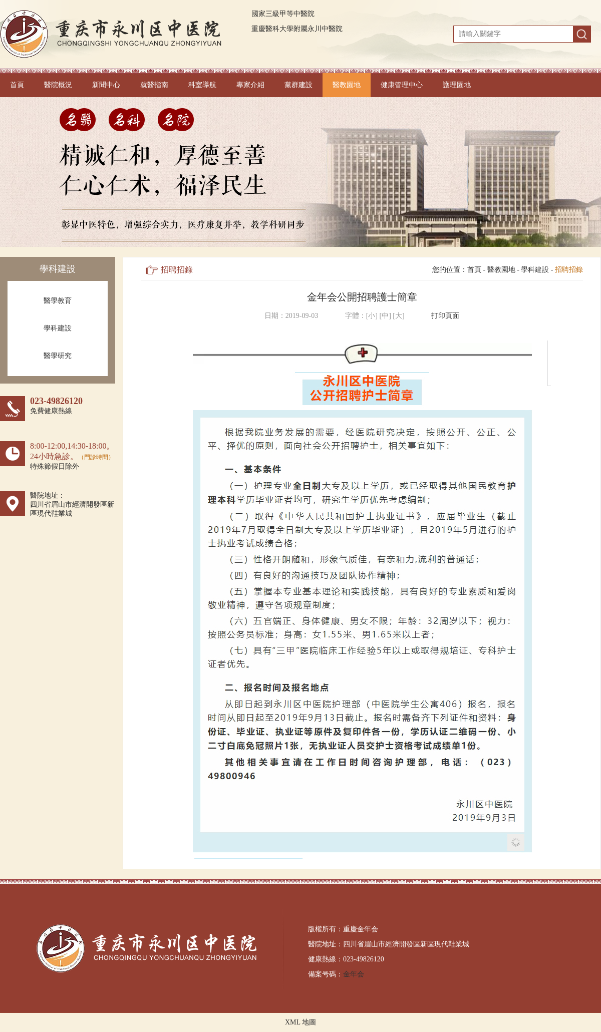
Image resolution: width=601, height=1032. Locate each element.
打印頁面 (445, 315)
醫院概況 (58, 85)
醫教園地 (347, 85)
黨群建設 (298, 85)
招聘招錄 (569, 269)
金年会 (353, 974)
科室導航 (202, 85)
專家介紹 (250, 85)
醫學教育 (58, 300)
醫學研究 (58, 356)
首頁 (17, 85)
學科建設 (58, 328)
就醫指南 (154, 85)
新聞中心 (106, 85)
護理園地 (457, 85)
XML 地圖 (300, 1022)
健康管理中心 (402, 85)
